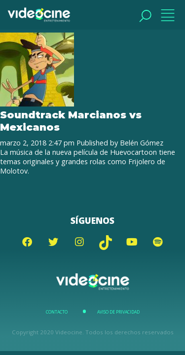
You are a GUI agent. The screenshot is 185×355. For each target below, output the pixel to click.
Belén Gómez (141, 142)
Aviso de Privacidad (118, 312)
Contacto (57, 312)
